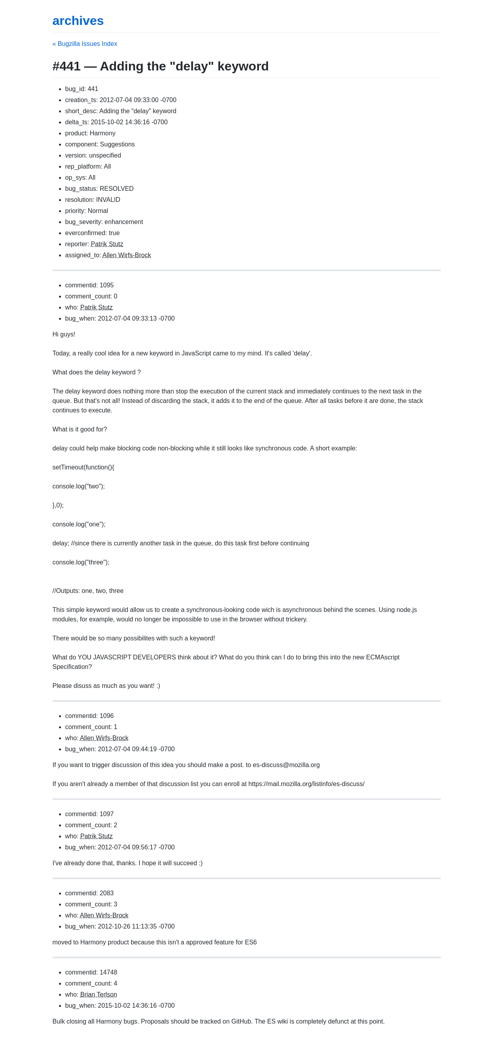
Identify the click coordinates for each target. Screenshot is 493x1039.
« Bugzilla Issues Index (85, 43)
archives (78, 20)
